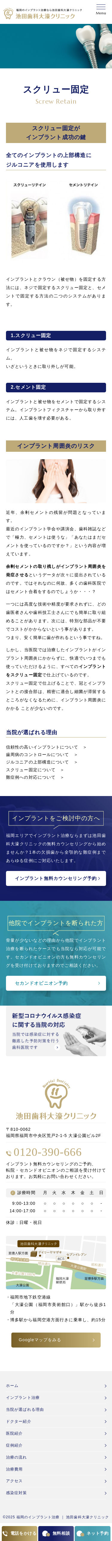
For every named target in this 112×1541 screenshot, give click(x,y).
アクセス (14, 1481)
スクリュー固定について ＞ (35, 769)
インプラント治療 (23, 1397)
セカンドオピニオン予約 (41, 983)
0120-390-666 (48, 1152)
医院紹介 (14, 1433)
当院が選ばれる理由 (25, 1409)
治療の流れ (16, 1457)
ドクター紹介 (18, 1421)
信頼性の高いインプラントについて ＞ (46, 747)
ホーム (12, 1385)
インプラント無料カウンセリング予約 (56, 878)
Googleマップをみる (40, 1339)
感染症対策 (16, 1493)
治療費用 (14, 1469)
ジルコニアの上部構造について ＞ (42, 762)
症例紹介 (14, 1445)
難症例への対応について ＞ (35, 777)
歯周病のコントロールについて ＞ (42, 754)
